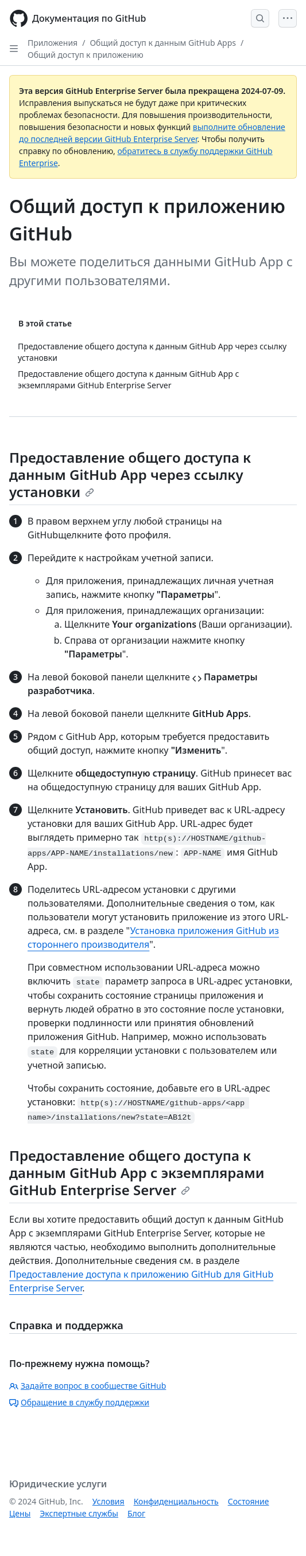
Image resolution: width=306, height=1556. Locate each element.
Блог (136, 1513)
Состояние (248, 1501)
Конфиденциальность (176, 1501)
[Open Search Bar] (260, 18)
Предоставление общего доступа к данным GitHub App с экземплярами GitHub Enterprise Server (136, 1172)
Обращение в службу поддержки (79, 1402)
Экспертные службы (79, 1513)
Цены (19, 1513)
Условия (108, 1501)
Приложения (53, 42)
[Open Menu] (287, 18)
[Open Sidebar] (14, 49)
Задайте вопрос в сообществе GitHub (87, 1385)
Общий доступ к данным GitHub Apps (163, 42)
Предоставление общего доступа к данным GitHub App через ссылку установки (130, 474)
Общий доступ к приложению (86, 54)
